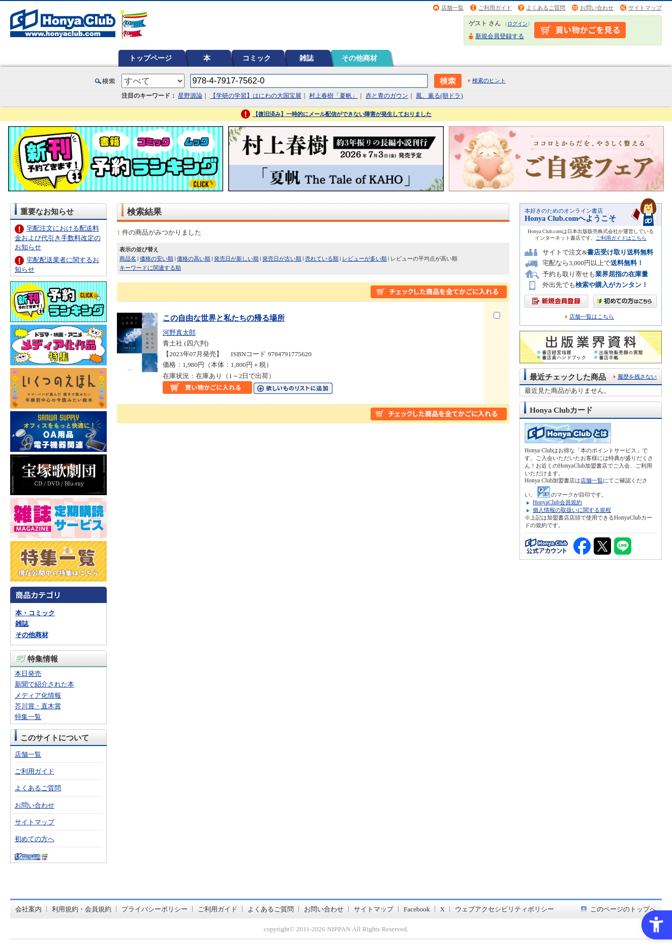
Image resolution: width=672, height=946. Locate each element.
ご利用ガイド (495, 8)
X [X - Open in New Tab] (442, 909)
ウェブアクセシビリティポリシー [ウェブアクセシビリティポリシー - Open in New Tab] (504, 909)
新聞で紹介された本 (44, 684)
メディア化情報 (38, 695)
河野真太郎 (179, 332)
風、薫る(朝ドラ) (439, 95)
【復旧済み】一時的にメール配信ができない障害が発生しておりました (342, 114)
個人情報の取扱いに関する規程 (572, 510)
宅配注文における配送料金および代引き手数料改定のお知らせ (58, 237)
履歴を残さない (637, 377)
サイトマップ (645, 8)
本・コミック (35, 613)
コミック (256, 58)
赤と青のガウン (386, 95)
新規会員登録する (499, 36)
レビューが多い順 (364, 258)
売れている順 (322, 258)
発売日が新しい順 (236, 258)
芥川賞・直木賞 (38, 706)
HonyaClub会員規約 (557, 502)
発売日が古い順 (281, 258)
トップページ (150, 58)
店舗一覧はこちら (591, 317)
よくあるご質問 (545, 8)
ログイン (517, 23)
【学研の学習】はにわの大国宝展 (255, 95)
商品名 (127, 258)
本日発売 (28, 673)
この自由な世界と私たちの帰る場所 (224, 317)
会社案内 (28, 909)
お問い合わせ (597, 8)
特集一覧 (28, 717)
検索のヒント (489, 80)
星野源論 (190, 95)
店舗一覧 (452, 8)
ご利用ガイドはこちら (621, 238)
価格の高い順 (193, 258)
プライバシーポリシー (154, 909)
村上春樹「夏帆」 (333, 95)
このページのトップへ (623, 909)
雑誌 (306, 58)
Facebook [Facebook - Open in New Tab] (417, 909)
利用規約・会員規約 (81, 909)
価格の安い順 (156, 258)
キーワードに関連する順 (150, 268)
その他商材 (359, 58)
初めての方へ (34, 839)
